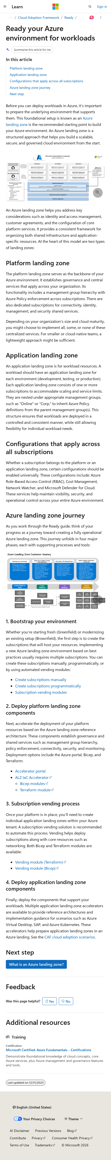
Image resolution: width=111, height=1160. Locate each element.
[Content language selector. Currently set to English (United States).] (32, 1107)
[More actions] (101, 17)
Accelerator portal (30, 770)
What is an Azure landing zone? (36, 964)
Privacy (37, 1138)
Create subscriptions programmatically (48, 685)
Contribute (18, 1138)
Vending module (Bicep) (35, 868)
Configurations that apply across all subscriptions (46, 81)
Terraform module (35, 789)
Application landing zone (28, 74)
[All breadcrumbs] (10, 17)
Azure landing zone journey (30, 87)
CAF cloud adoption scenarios (69, 936)
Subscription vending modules (41, 692)
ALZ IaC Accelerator (32, 777)
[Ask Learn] (92, 17)
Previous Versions (48, 1130)
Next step (17, 94)
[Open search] (90, 6)
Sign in (102, 6)
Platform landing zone (26, 68)
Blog (70, 1130)
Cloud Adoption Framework (38, 17)
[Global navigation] (5, 6)
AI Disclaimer (19, 1130)
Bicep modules (32, 783)
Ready (68, 17)
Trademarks (43, 1145)
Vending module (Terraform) (39, 862)
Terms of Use (19, 1145)
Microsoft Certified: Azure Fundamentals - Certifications (48, 1050)
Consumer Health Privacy (71, 1138)
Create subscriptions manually (40, 679)
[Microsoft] (55, 6)
